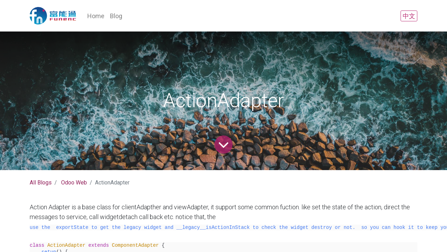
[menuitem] (96, 15)
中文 (409, 16)
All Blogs (41, 182)
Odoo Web (74, 182)
